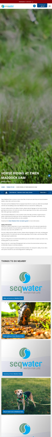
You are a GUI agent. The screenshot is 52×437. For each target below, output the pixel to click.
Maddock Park (6, 181)
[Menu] (50, 6)
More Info (43, 192)
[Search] (34, 6)
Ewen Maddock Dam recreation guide (18, 221)
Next (50, 193)
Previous (2, 193)
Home (3, 187)
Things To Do (10, 187)
